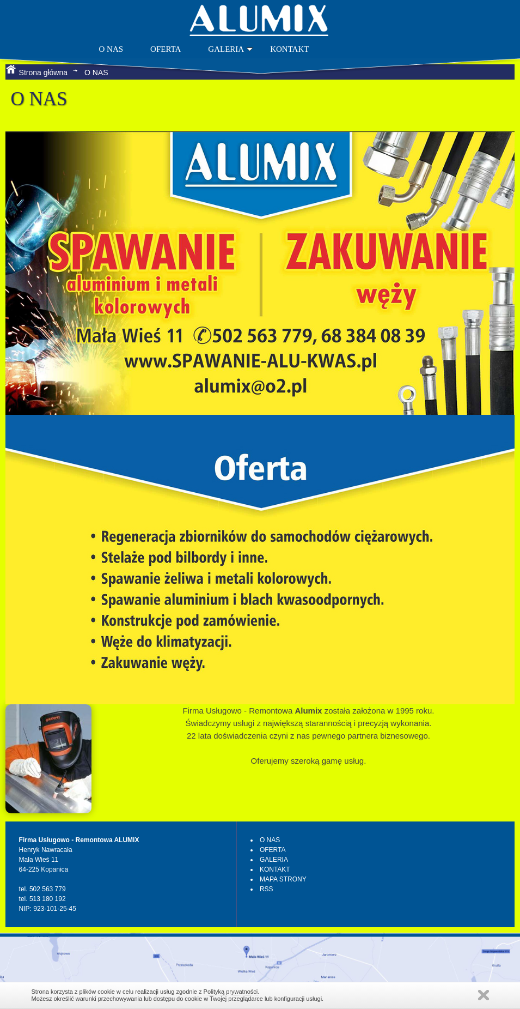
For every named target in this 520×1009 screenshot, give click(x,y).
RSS (266, 889)
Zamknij (483, 995)
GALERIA (230, 49)
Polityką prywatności (231, 991)
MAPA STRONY (283, 879)
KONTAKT (289, 49)
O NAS (111, 49)
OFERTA (165, 49)
